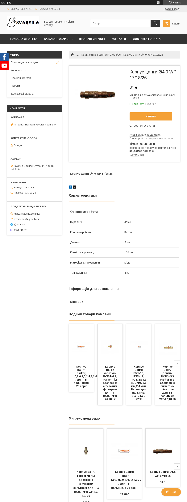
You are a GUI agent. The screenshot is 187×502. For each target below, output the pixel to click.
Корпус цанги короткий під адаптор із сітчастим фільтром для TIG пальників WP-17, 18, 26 (86, 483)
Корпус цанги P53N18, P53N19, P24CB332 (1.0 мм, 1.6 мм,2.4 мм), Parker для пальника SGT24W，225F (139, 383)
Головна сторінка (23, 38)
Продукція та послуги (24, 62)
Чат (171, 492)
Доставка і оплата (146, 38)
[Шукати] (155, 23)
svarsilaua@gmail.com (27, 219)
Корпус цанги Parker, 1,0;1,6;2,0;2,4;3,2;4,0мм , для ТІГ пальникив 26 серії (88, 376)
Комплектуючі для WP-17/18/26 (101, 54)
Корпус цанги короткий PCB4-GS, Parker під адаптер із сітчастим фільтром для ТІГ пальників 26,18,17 (110, 383)
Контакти (119, 38)
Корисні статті (19, 70)
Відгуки (15, 85)
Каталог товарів (56, 38)
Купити (151, 116)
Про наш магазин (92, 38)
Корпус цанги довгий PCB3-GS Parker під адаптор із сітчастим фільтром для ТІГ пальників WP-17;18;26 (167, 383)
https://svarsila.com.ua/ (27, 213)
